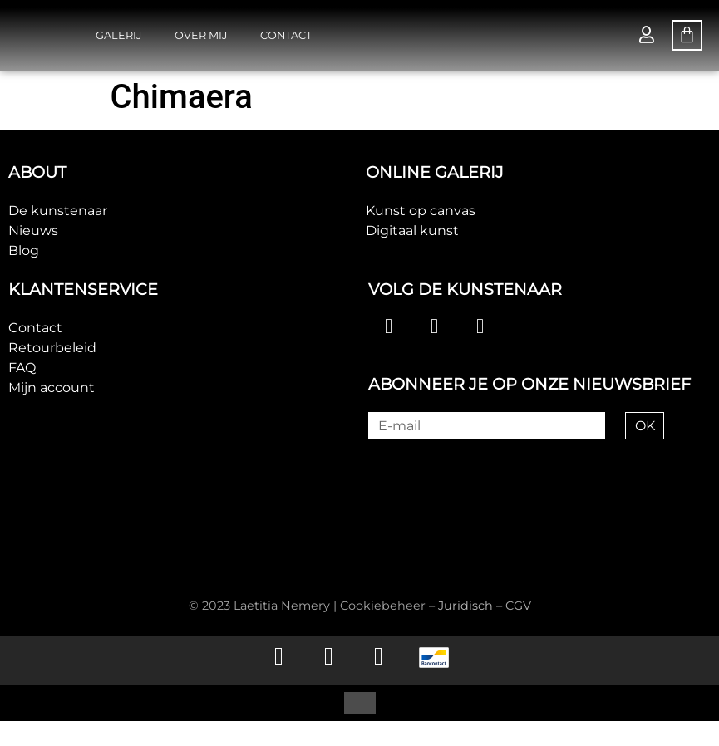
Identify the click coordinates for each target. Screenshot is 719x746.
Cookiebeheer (383, 605)
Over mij (201, 35)
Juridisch (465, 605)
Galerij (118, 35)
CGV (518, 605)
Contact (286, 35)
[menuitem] (328, 703)
